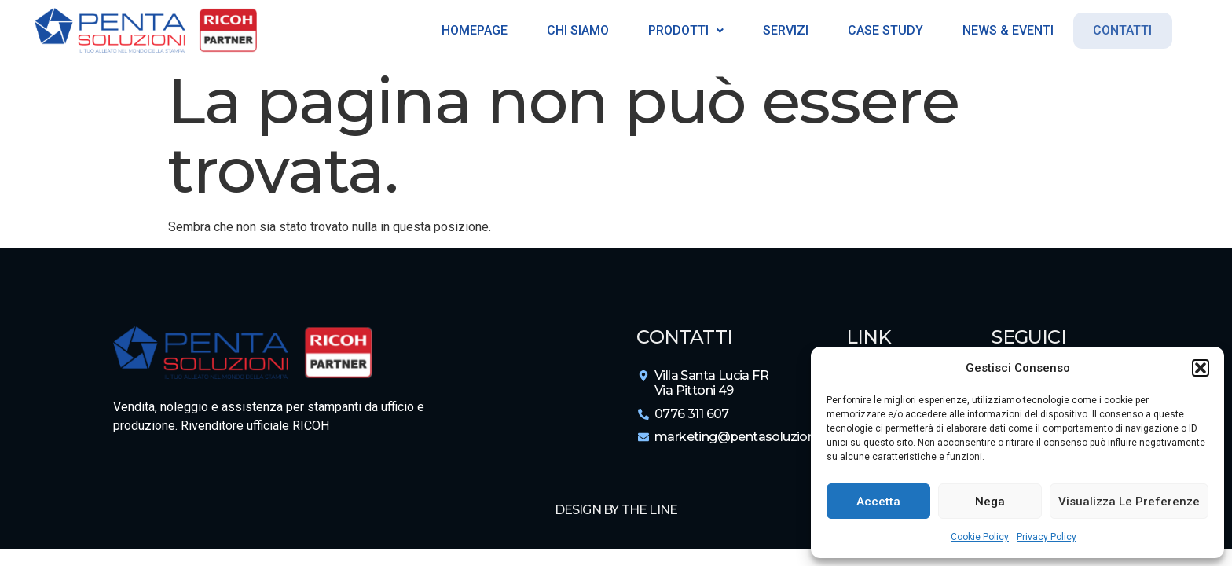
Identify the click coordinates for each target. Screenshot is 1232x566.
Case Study (881, 30)
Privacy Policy (1046, 536)
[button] (1200, 368)
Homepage (471, 30)
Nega (990, 501)
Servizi (782, 30)
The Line (650, 509)
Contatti (1122, 30)
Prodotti (682, 30)
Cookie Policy (980, 536)
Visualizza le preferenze (1129, 501)
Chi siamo (574, 30)
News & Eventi (1004, 30)
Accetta (878, 501)
